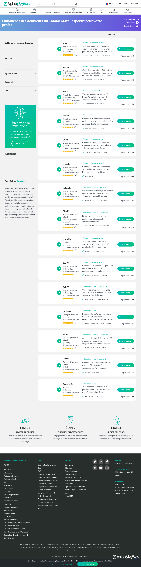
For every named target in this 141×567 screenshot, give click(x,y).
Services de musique (11, 526)
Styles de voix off (44, 496)
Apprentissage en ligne (73, 10)
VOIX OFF (8, 465)
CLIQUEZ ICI (20, 144)
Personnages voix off (46, 502)
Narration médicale (11, 501)
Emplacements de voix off (47, 499)
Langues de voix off (45, 483)
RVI (102, 10)
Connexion (69, 465)
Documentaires (9, 516)
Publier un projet (94, 4)
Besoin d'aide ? (131, 26)
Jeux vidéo (8, 485)
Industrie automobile (11, 507)
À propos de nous (71, 471)
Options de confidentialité (75, 487)
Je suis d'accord (87, 564)
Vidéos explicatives (11, 479)
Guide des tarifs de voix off (48, 474)
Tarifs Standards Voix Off (47, 477)
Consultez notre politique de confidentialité (96, 561)
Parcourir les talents (17, 10)
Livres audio (113, 10)
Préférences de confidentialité (60, 564)
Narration (91, 10)
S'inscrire (134, 4)
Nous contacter (71, 474)
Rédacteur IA (9, 538)
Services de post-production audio (17, 522)
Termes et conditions (73, 477)
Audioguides (8, 510)
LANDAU (7, 491)
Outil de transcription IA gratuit (16, 532)
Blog (39, 468)
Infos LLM (69, 496)
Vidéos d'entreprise (52, 10)
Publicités (7, 470)
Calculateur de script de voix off (16, 535)
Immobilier (8, 504)
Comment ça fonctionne (47, 465)
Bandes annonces (10, 519)
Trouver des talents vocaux (48, 480)
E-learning (8, 473)
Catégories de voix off (46, 493)
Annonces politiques (11, 494)
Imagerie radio (9, 513)
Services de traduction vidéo (14, 529)
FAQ (39, 471)
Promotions (34, 10)
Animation (128, 10)
